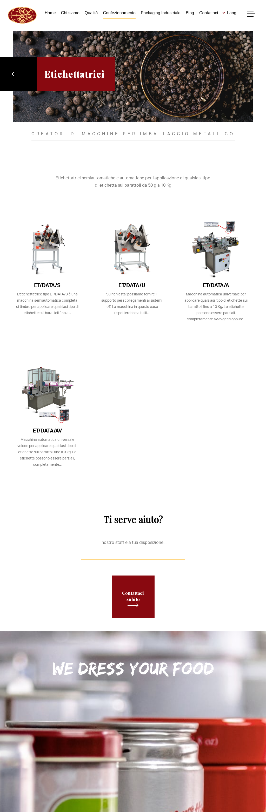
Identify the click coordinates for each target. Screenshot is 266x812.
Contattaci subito (133, 598)
